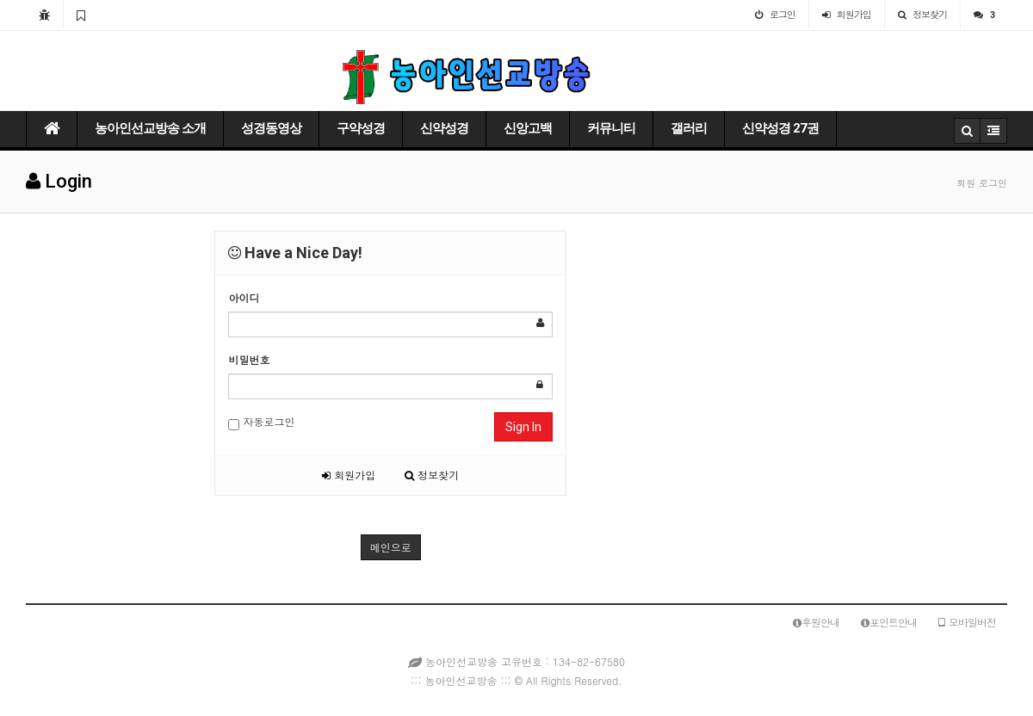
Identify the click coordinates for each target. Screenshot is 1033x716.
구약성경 (361, 128)
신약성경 (444, 128)
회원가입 (348, 474)
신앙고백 (528, 128)
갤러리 (689, 128)
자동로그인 (261, 422)
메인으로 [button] (390, 547)
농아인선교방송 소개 (150, 128)
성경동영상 (271, 128)
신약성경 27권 (780, 128)
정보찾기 (432, 474)
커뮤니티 (611, 128)
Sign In (523, 427)
